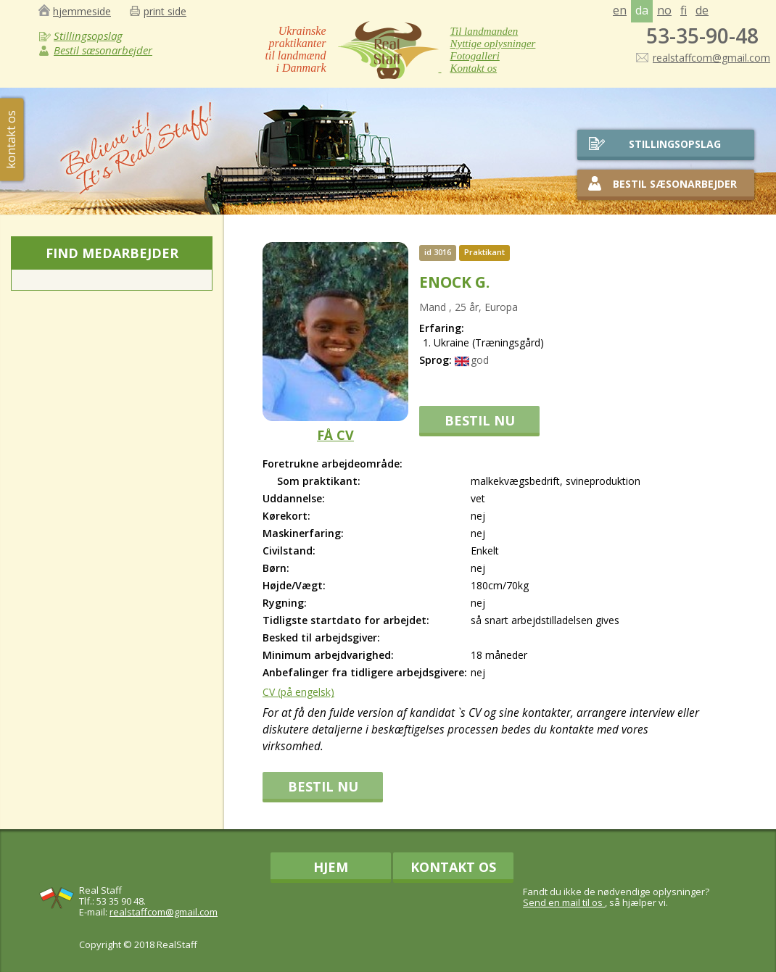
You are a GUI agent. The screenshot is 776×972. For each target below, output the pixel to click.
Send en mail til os (564, 902)
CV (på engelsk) (298, 692)
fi (683, 10)
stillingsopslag (675, 144)
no (664, 10)
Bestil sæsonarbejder (103, 50)
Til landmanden (484, 31)
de (702, 10)
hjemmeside (82, 11)
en (620, 10)
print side (165, 11)
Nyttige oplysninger (493, 43)
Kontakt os (474, 68)
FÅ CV (335, 435)
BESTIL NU (480, 420)
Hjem (330, 867)
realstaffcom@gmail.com (711, 57)
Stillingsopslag (88, 35)
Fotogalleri (475, 56)
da (641, 10)
